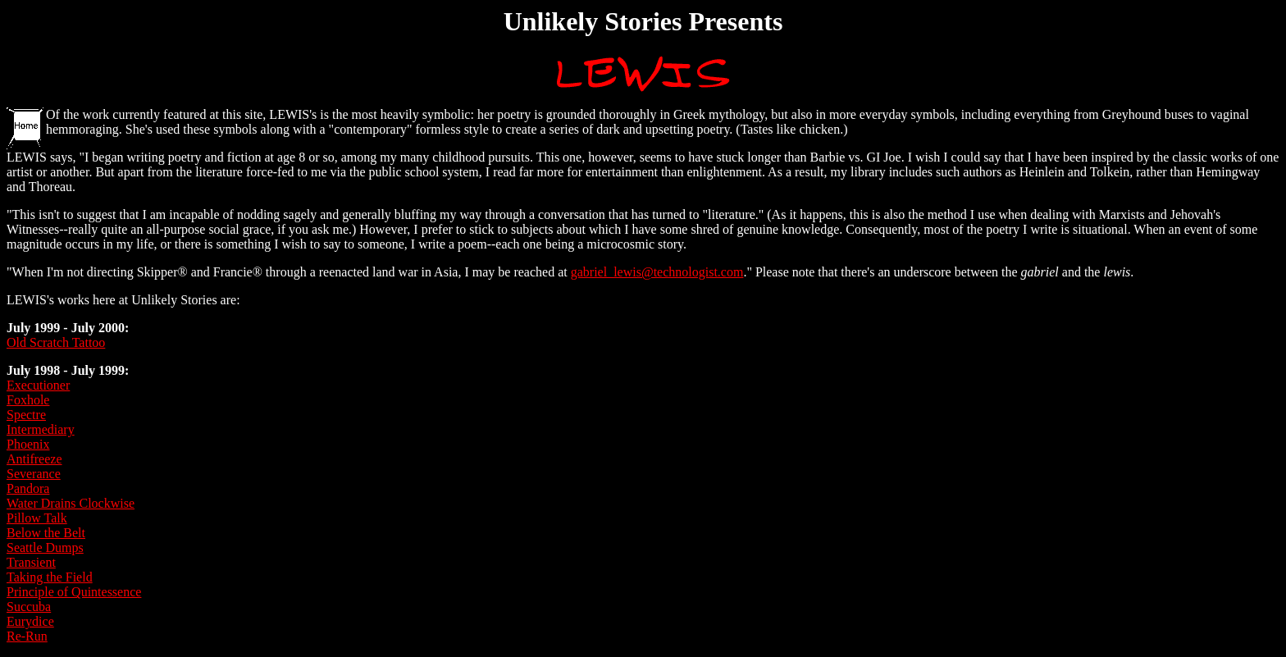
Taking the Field (50, 577)
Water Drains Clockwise (71, 503)
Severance (34, 474)
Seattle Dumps (45, 547)
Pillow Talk (37, 518)
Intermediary (41, 429)
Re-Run (27, 636)
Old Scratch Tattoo (56, 342)
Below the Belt (46, 533)
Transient (31, 562)
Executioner (38, 385)
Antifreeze (34, 459)
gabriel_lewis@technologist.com (657, 272)
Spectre (26, 415)
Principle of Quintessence (74, 592)
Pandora (28, 488)
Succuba (29, 607)
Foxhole (28, 400)
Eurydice (30, 621)
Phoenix (28, 444)
